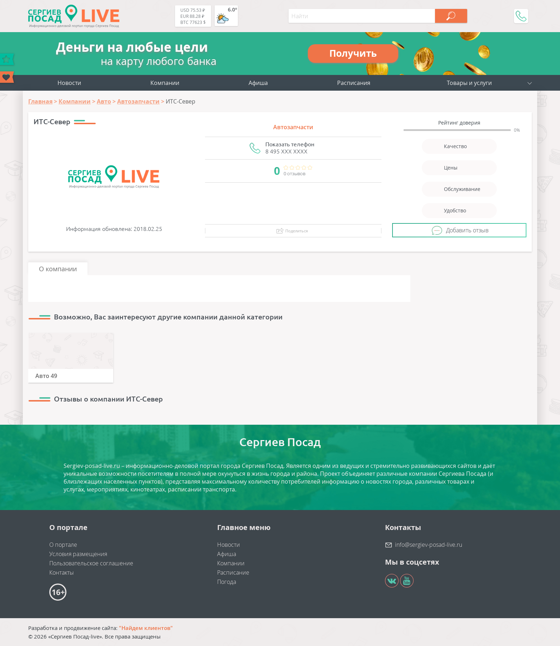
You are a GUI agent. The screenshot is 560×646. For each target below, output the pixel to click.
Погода (226, 582)
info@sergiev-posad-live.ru (428, 545)
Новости (69, 83)
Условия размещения (78, 554)
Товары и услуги (469, 83)
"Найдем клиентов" (146, 627)
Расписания (353, 83)
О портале (63, 545)
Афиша (258, 83)
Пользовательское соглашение (91, 563)
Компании (164, 83)
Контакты (61, 572)
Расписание (233, 572)
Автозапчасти (293, 127)
